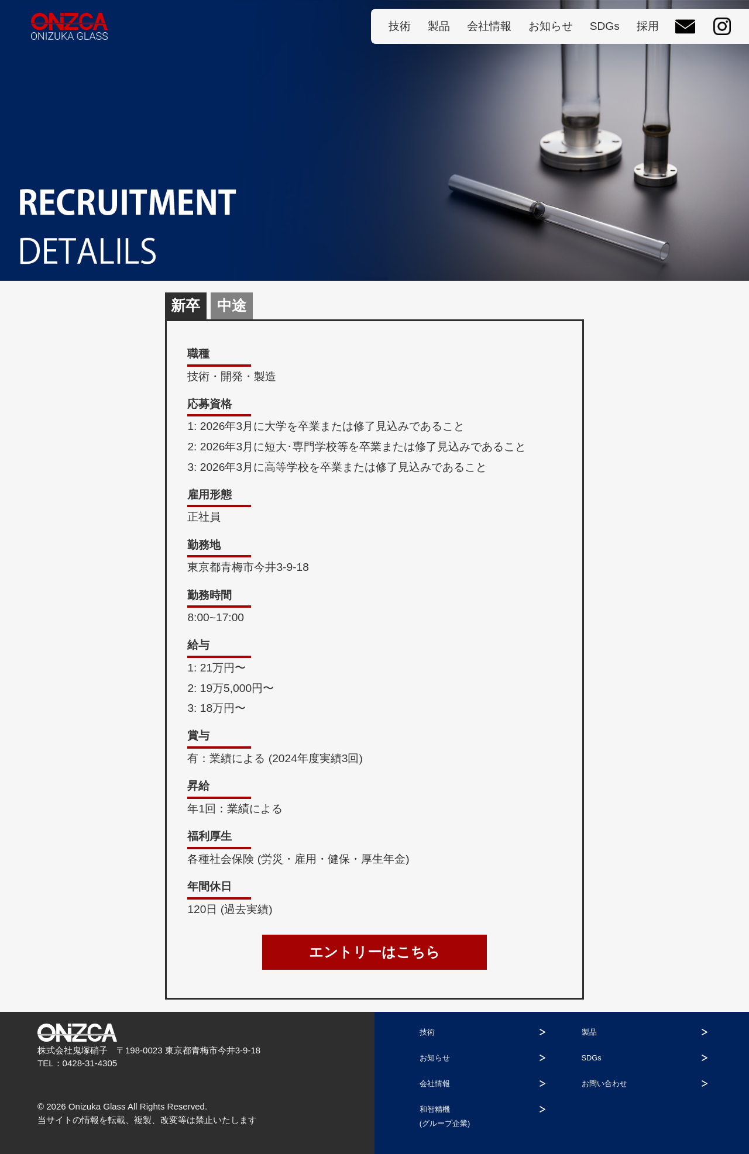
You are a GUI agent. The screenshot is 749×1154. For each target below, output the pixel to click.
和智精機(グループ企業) (471, 1116)
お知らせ (550, 26)
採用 (648, 26)
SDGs (605, 26)
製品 (439, 26)
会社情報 (489, 26)
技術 (400, 26)
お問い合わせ (639, 1083)
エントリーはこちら (374, 952)
